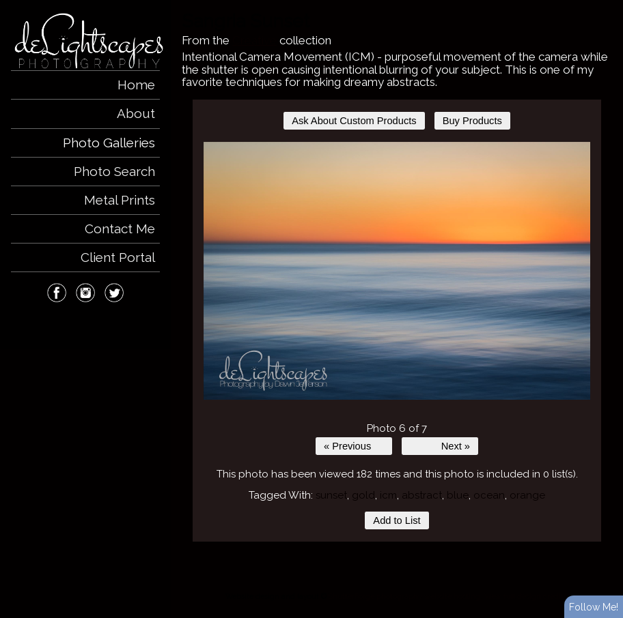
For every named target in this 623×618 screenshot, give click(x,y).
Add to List (396, 520)
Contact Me (120, 228)
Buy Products (472, 120)
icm (388, 495)
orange (527, 495)
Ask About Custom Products (354, 120)
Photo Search (114, 171)
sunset (331, 495)
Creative (254, 40)
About (136, 113)
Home (136, 84)
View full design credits (525, 596)
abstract (422, 495)
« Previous (347, 446)
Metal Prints (119, 199)
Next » (455, 446)
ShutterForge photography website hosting (404, 596)
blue (458, 495)
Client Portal (118, 257)
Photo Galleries (109, 142)
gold (363, 495)
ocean (489, 495)
